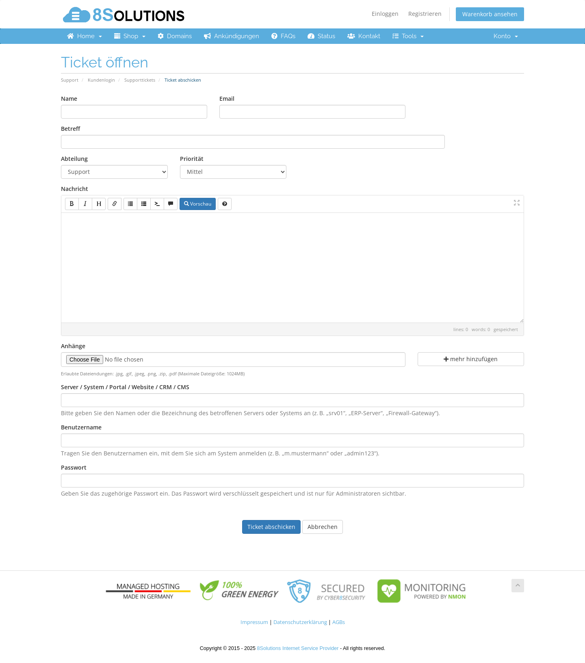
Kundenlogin (101, 80)
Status (321, 36)
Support (69, 80)
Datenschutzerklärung (300, 622)
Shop (129, 36)
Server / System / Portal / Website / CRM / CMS (125, 387)
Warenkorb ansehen (490, 14)
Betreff (70, 128)
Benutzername (81, 427)
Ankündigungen (231, 36)
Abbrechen (323, 527)
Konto (506, 36)
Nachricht (74, 189)
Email (226, 98)
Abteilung (74, 158)
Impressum (254, 622)
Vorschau (197, 203)
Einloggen (385, 13)
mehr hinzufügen (471, 359)
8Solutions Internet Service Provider (298, 648)
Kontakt (363, 36)
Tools (408, 36)
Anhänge (73, 346)
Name (69, 98)
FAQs (283, 36)
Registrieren (425, 13)
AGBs (338, 622)
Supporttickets (139, 80)
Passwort (74, 467)
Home (84, 36)
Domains (175, 36)
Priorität (192, 158)
